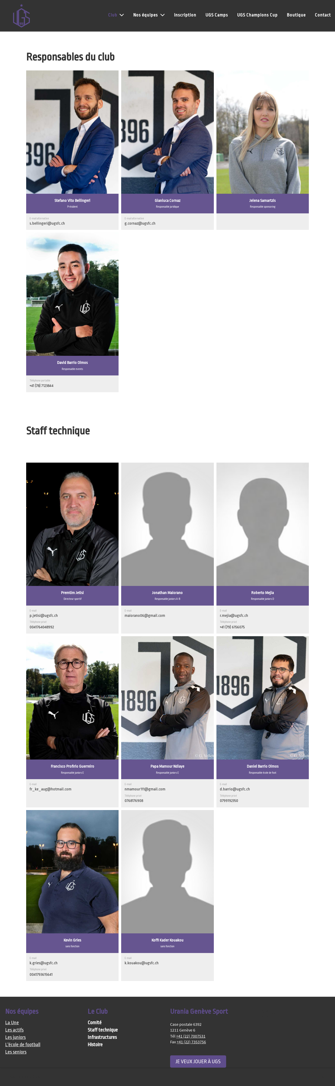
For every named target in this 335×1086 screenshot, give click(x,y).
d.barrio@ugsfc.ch (235, 789)
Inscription (185, 15)
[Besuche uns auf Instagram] (265, 1014)
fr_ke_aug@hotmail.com (50, 789)
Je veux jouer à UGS (198, 1062)
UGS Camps (216, 15)
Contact (323, 15)
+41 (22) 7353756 (191, 1041)
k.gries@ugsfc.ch (44, 963)
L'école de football (22, 1045)
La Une (12, 1023)
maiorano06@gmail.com (145, 615)
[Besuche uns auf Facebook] (256, 1014)
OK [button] (321, 1077)
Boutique (296, 15)
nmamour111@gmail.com (145, 789)
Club (116, 15)
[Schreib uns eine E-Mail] (273, 1014)
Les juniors (15, 1037)
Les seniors (15, 1052)
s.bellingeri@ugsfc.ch (47, 223)
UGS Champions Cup (257, 15)
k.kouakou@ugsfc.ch (142, 963)
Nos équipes (149, 15)
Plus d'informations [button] (24, 1077)
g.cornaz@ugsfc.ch (140, 223)
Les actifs (14, 1030)
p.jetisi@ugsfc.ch (44, 615)
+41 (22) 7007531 (190, 1036)
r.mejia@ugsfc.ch (234, 615)
